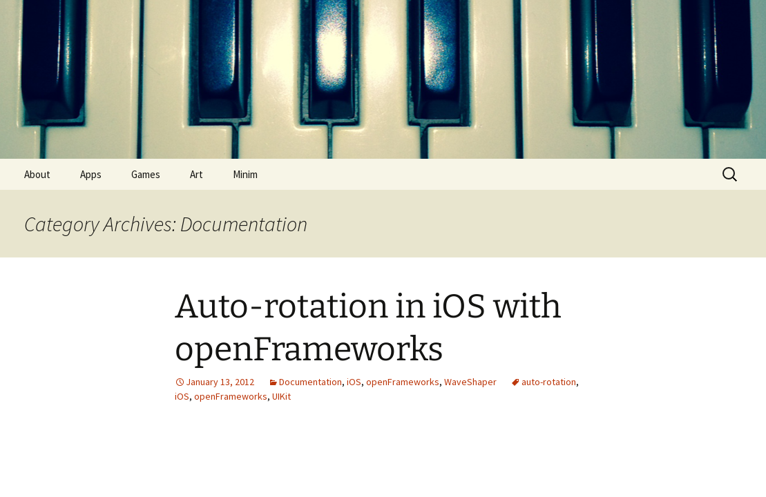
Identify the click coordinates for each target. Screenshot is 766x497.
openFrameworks (402, 382)
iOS (354, 382)
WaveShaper (470, 382)
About (37, 174)
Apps (91, 174)
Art (196, 174)
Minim (245, 174)
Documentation (310, 382)
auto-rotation (548, 382)
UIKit (281, 396)
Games (145, 174)
